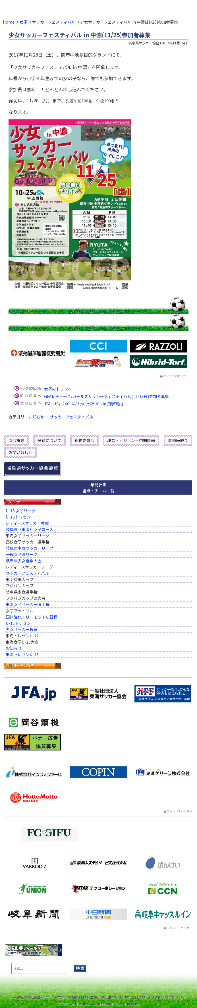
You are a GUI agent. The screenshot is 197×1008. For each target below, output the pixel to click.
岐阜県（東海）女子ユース (29, 529)
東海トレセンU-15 (22, 654)
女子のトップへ (58, 389)
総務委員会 (84, 440)
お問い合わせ (20, 452)
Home (8, 22)
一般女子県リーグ (22, 554)
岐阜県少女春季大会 (24, 560)
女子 (23, 22)
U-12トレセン (18, 623)
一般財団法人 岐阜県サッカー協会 (78, 8)
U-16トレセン (18, 517)
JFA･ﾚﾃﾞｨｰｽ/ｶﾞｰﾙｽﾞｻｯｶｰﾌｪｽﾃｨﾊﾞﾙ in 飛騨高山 (83, 403)
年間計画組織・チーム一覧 (98, 487)
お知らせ (36, 417)
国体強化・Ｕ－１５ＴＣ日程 (31, 617)
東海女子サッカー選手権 (27, 604)
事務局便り (178, 440)
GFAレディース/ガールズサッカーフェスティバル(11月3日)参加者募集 (106, 396)
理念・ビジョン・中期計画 (131, 440)
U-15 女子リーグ (21, 510)
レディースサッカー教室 (27, 523)
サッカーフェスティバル (53, 22)
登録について (49, 440)
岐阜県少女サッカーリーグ (29, 548)
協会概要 (16, 440)
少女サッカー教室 (22, 629)
